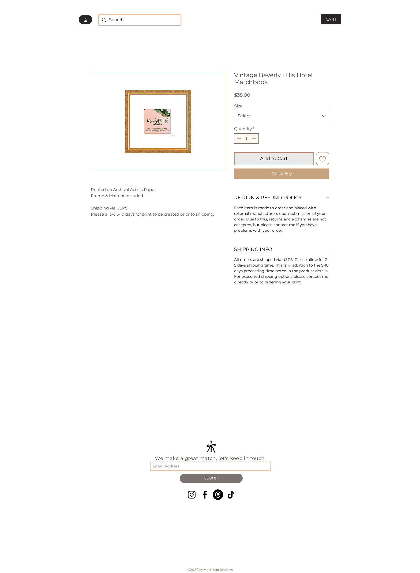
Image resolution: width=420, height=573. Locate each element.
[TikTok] (231, 494)
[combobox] (281, 116)
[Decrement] (238, 139)
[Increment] (254, 139)
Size (238, 105)
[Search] (139, 20)
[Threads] (218, 494)
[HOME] (85, 19)
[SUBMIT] (211, 478)
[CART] (331, 19)
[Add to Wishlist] (322, 158)
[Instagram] (191, 494)
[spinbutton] (246, 139)
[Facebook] (205, 494)
